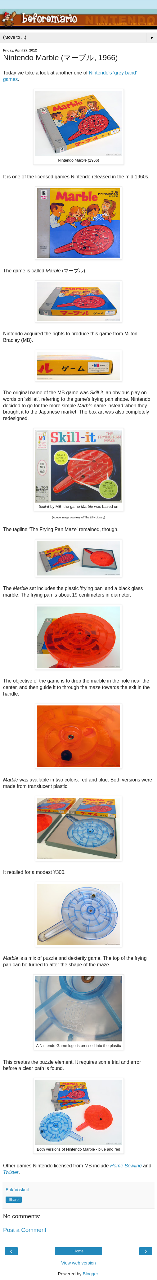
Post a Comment (24, 1230)
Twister (11, 1172)
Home (78, 1251)
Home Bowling (126, 1165)
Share (14, 1199)
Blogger (90, 1273)
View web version (78, 1262)
